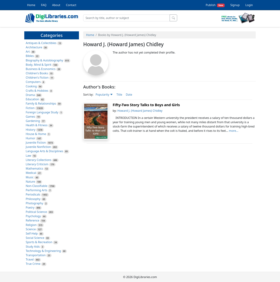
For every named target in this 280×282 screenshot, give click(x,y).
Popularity (104, 95)
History (30, 130)
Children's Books (37, 73)
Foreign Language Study (42, 112)
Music (30, 177)
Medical (31, 173)
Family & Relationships (41, 103)
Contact (71, 5)
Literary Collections (38, 160)
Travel (30, 259)
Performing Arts (36, 190)
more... (233, 131)
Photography (34, 203)
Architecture (34, 47)
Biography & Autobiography (44, 60)
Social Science (35, 238)
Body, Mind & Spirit (38, 65)
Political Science (36, 212)
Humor (30, 138)
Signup (235, 5)
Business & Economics (41, 69)
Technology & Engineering (43, 251)
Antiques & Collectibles (41, 43)
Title (119, 95)
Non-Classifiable (36, 186)
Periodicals (33, 194)
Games (30, 117)
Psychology (33, 216)
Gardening (33, 121)
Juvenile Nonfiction (38, 147)
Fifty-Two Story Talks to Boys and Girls (146, 104)
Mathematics (34, 168)
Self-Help (32, 233)
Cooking (31, 86)
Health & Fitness (37, 125)
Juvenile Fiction (36, 142)
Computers (33, 82)
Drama (30, 95)
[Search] (126, 18)
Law (28, 156)
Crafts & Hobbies (37, 91)
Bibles (30, 56)
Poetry (30, 207)
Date (129, 95)
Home (31, 5)
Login (249, 5)
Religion (31, 225)
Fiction (30, 108)
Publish (215, 5)
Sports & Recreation (39, 242)
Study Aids (33, 247)
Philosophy (33, 199)
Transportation (36, 255)
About (56, 5)
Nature (30, 182)
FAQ (43, 5)
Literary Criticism (37, 164)
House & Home (36, 134)
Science (31, 229)
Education (32, 99)
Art (28, 52)
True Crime (33, 264)
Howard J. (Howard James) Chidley (139, 111)
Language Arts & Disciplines (44, 151)
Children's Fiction (37, 77)
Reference (32, 220)
